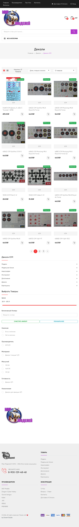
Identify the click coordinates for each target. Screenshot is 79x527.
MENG (4, 503)
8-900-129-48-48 (17, 472)
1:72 (7, 372)
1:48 (7, 369)
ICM (7, 345)
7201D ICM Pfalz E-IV (10, 195)
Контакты (37, 2)
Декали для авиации (13, 392)
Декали (38, 53)
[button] (4, 70)
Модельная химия (8, 268)
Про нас (28, 2)
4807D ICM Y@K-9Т (35, 238)
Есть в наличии (10, 331)
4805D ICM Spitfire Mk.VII (11, 238)
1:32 (7, 365)
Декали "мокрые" (12, 355)
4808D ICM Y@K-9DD (62, 238)
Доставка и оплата (59, 4)
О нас (43, 488)
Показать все (59, 321)
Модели (4, 264)
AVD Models (5, 488)
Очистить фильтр (20, 321)
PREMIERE (5, 506)
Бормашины (6, 285)
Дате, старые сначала (39, 70)
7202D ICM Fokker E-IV (36, 195)
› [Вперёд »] (47, 251)
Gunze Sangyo (6, 494)
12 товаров (64, 70)
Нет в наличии (10, 335)
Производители (17, 2)
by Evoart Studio (7, 517)
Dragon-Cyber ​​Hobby (9, 491)
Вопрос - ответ (46, 491)
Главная (6, 2)
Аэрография (6, 271)
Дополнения (6, 278)
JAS (3, 500)
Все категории (11, 38)
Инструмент (6, 275)
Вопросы (6, 5)
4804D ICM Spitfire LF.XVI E (12, 151)
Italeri (3, 497)
